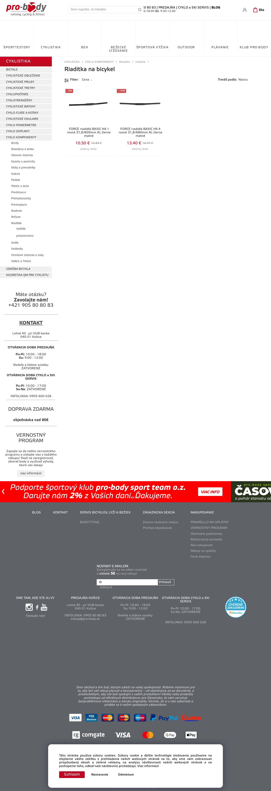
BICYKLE (12, 69)
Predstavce (18, 192)
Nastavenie (99, 774)
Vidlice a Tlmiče (21, 261)
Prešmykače (19, 205)
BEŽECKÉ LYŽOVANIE (118, 49)
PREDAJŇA (166, 7)
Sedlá (14, 243)
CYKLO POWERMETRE (21, 125)
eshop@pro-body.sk (85, 619)
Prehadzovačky (21, 198)
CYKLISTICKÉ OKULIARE (22, 119)
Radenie (16, 211)
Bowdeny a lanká (22, 149)
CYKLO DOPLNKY (18, 131)
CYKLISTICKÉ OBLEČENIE (23, 76)
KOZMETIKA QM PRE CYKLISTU (27, 275)
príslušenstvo (25, 236)
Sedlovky (17, 249)
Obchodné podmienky (206, 534)
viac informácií (30, 473)
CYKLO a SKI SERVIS (193, 7)
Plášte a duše (20, 186)
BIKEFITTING (89, 522)
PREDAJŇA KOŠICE (85, 598)
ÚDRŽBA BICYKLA (18, 269)
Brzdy (15, 143)
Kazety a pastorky (23, 161)
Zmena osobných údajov (160, 522)
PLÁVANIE (220, 47)
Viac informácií (148, 766)
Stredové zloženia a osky (27, 255)
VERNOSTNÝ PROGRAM (209, 528)
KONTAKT (60, 512)
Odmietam (126, 774)
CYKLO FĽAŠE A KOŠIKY (22, 113)
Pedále (15, 180)
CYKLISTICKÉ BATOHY (21, 106)
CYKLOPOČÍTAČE (17, 94)
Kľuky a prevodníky (23, 167)
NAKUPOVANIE (202, 512)
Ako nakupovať (201, 545)
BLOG (36, 512)
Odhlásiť (106, 587)
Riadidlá (16, 223)
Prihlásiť (165, 582)
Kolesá (15, 174)
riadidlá (21, 229)
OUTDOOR (186, 47)
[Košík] (257, 10)
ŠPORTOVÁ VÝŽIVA (152, 47)
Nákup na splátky (203, 551)
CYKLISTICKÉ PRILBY (20, 82)
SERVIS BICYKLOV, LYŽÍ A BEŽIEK (105, 512)
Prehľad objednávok (157, 528)
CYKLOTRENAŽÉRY (19, 100)
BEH (84, 47)
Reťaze (16, 217)
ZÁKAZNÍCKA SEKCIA (159, 512)
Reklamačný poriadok (206, 539)
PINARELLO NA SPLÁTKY (210, 522)
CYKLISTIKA (51, 47)
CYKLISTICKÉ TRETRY (20, 88)
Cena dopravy (200, 556)
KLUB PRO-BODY (254, 47)
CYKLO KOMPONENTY (21, 137)
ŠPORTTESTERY (16, 47)
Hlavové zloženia (22, 155)
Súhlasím (72, 774)
